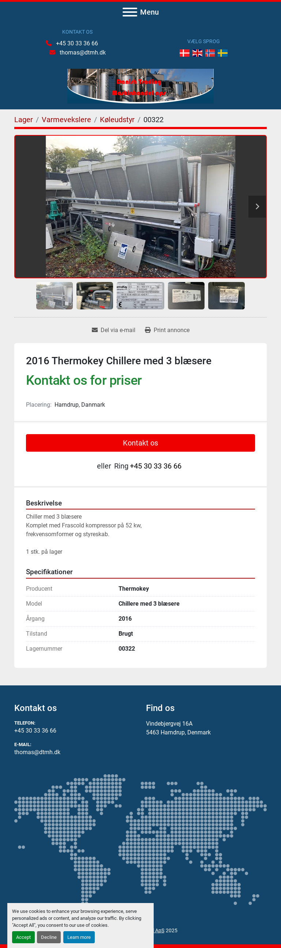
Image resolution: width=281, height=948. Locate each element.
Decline (49, 937)
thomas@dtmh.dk (82, 52)
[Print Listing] (167, 330)
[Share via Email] (113, 330)
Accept (23, 937)
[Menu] (130, 12)
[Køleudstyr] (117, 119)
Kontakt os (140, 443)
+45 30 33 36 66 (76, 43)
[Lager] (23, 119)
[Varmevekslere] (66, 119)
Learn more (79, 937)
